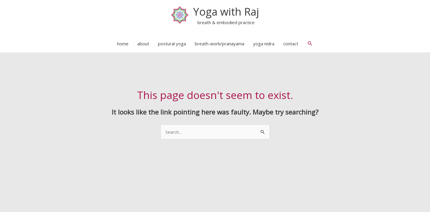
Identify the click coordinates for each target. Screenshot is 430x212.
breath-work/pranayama (219, 44)
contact (290, 44)
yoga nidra (263, 44)
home (122, 44)
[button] (310, 44)
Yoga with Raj (226, 11)
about (143, 44)
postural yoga (172, 44)
